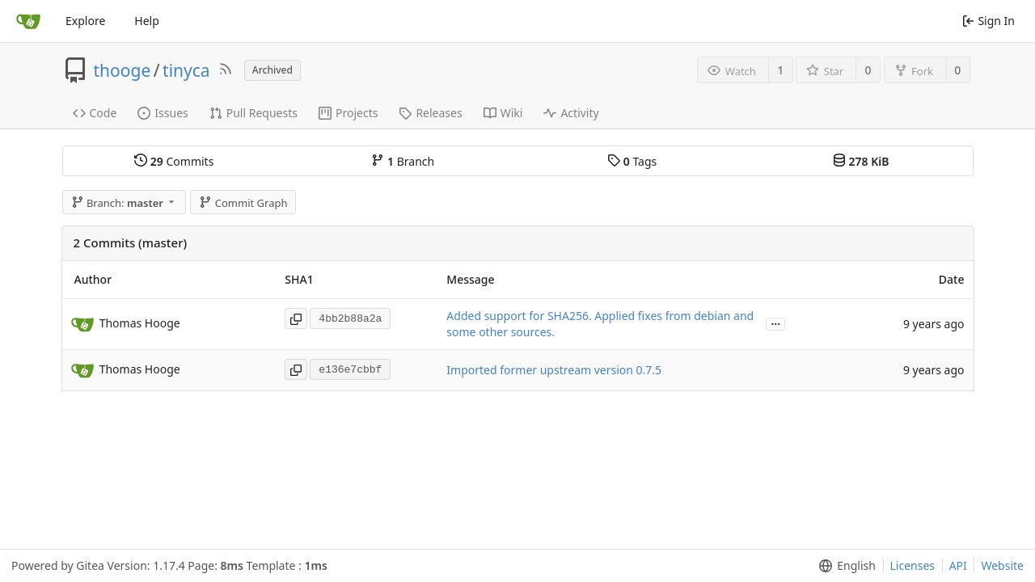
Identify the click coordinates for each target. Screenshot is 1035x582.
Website (1002, 565)
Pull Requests (253, 112)
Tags (632, 161)
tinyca (186, 70)
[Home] (28, 21)
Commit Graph (243, 203)
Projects (348, 112)
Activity (570, 112)
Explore (85, 20)
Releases (430, 112)
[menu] (844, 566)
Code (95, 112)
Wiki (503, 112)
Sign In (988, 20)
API (958, 565)
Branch (402, 161)
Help (146, 20)
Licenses (913, 565)
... (775, 323)
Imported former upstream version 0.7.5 (553, 369)
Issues (162, 112)
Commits (173, 161)
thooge (122, 70)
